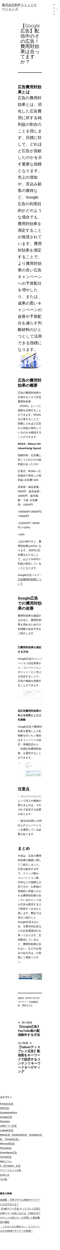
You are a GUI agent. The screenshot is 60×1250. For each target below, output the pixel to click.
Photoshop (5, 1148)
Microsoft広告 (7, 1143)
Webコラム (27, 1005)
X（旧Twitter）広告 (10, 1165)
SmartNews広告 (8, 1152)
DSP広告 (4, 1108)
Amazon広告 (6, 1103)
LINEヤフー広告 (8, 1125)
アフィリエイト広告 (10, 1170)
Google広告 (6, 1117)
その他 (3, 1179)
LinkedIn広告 (7, 1130)
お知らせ (4, 1174)
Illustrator (5, 1121)
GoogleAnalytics (8, 1112)
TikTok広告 (6, 1157)
